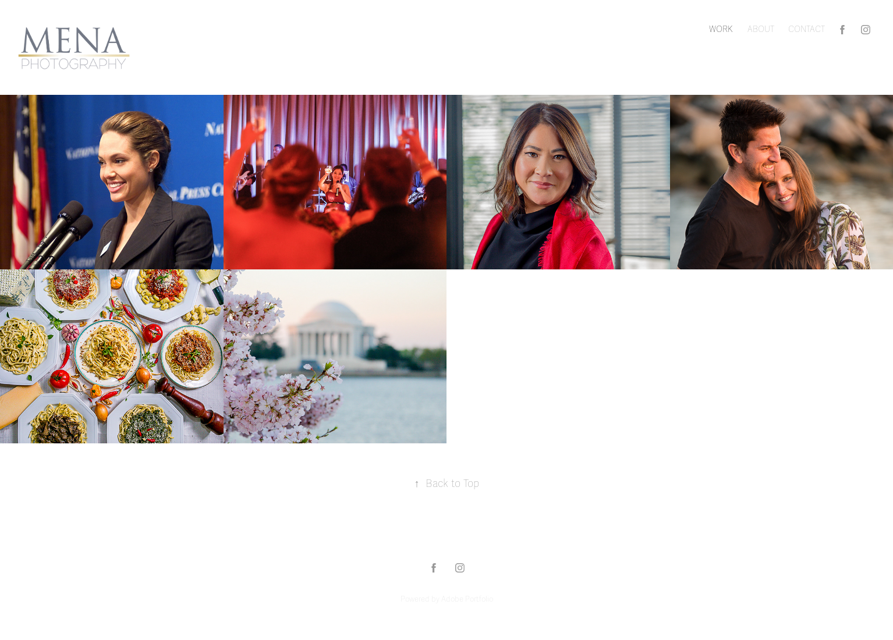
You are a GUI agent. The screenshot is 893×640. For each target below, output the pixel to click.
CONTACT (806, 29)
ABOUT (760, 29)
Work (721, 29)
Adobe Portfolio (467, 599)
